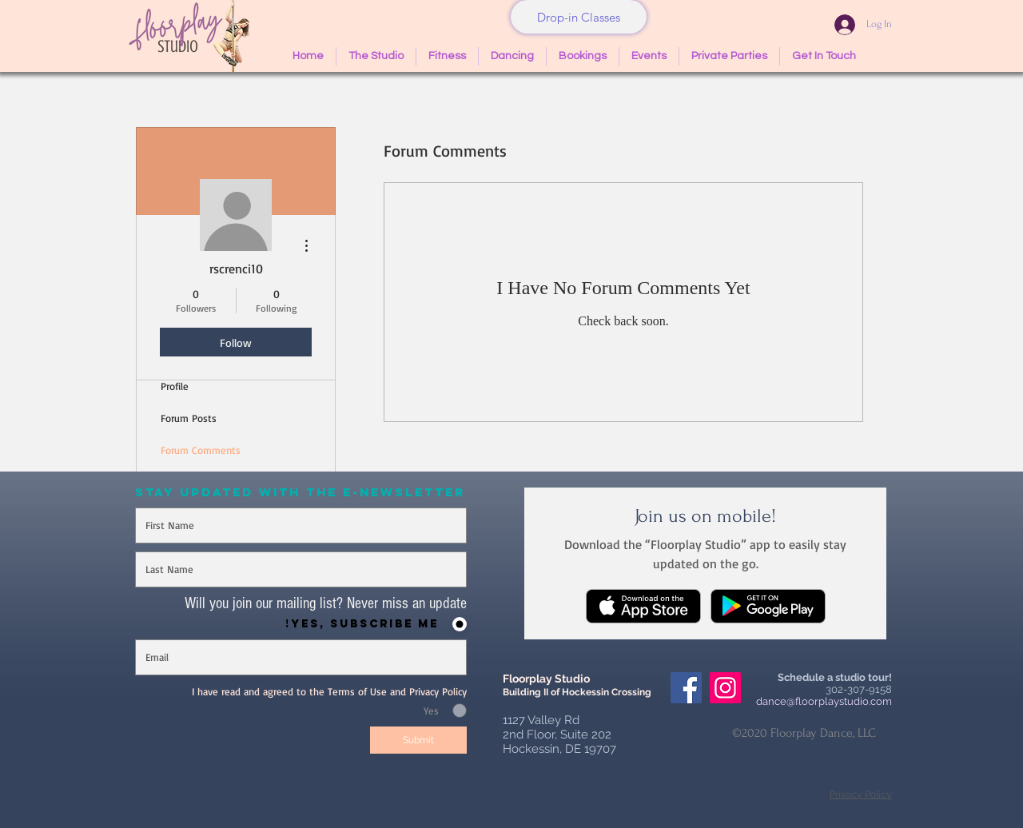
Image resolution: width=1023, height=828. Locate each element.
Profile (175, 386)
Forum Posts (189, 418)
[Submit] (418, 740)
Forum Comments (201, 450)
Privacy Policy (861, 794)
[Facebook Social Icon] (686, 687)
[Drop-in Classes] (579, 17)
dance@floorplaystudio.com (824, 701)
